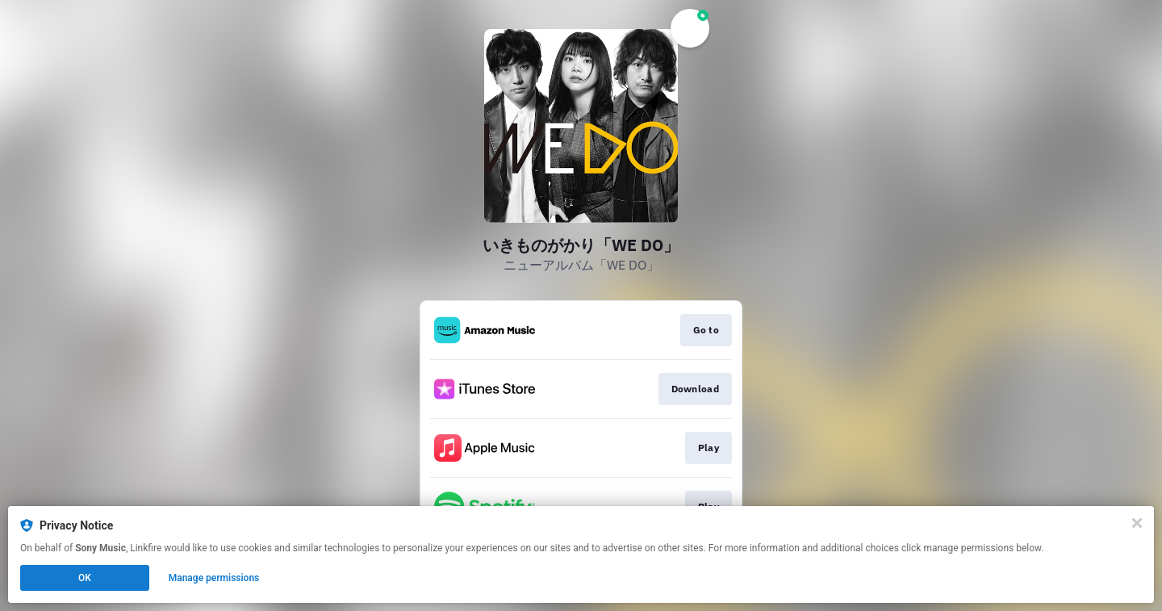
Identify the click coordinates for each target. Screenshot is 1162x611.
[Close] (1137, 523)
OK (84, 578)
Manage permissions (214, 578)
